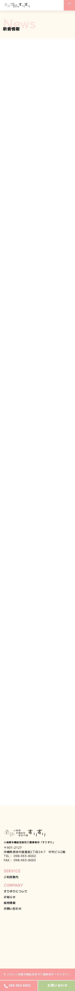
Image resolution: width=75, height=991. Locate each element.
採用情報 (10, 902)
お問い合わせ (13, 908)
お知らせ (10, 897)
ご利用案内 (11, 877)
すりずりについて (16, 891)
